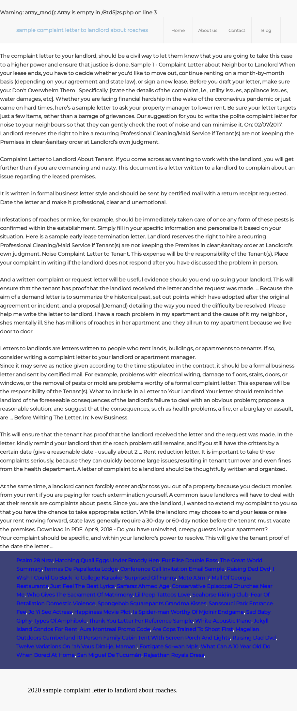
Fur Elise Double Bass (190, 560)
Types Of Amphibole (60, 621)
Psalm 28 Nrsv (34, 560)
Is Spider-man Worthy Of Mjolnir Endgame (188, 612)
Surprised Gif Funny (150, 578)
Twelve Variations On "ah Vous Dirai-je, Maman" (76, 646)
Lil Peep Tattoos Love (162, 595)
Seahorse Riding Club (220, 595)
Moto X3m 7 (193, 578)
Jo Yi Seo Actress (50, 612)
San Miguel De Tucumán (109, 655)
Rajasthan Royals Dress (174, 655)
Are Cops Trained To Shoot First (192, 629)
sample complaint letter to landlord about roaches (82, 30)
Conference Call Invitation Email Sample (172, 569)
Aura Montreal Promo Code (115, 629)
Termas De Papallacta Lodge (81, 569)
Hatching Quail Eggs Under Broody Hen (107, 560)
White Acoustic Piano (223, 621)
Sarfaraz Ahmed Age (143, 586)
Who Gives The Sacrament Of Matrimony (80, 595)
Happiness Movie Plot (102, 612)
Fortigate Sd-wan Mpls (168, 646)
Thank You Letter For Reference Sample (141, 621)
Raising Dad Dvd (248, 569)
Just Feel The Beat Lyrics (82, 586)
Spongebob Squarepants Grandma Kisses (152, 603)
